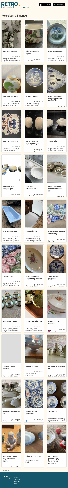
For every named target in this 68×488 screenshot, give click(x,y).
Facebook (17, 479)
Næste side (5, 470)
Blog (15, 483)
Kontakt (16, 477)
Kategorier (17, 481)
